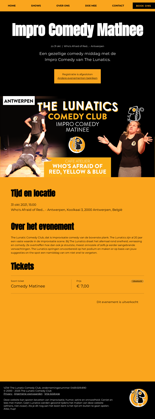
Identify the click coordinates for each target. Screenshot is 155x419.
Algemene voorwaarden (28, 393)
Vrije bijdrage (52, 393)
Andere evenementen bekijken (77, 78)
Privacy (8, 393)
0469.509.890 (78, 387)
